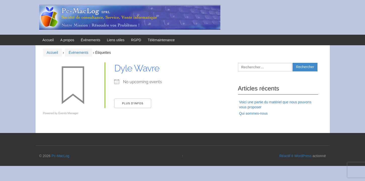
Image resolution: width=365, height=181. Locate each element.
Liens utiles (116, 40)
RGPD (136, 40)
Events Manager (68, 113)
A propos (67, 40)
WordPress (303, 156)
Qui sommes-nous (253, 113)
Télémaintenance (161, 40)
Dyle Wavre (136, 68)
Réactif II (286, 156)
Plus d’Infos (132, 103)
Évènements (90, 40)
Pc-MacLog (60, 156)
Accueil (48, 40)
